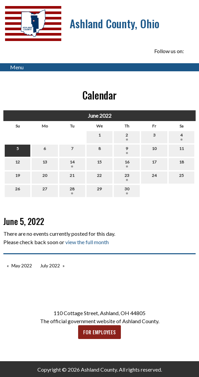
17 (154, 163)
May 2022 (21, 265)
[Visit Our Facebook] (190, 51)
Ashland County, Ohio (114, 23)
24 (154, 177)
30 (127, 190)
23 (127, 177)
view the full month (87, 242)
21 (72, 177)
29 (99, 190)
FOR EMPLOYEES (99, 332)
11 (181, 150)
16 (127, 163)
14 (72, 163)
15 (99, 163)
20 (44, 177)
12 (17, 163)
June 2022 (99, 115)
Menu (13, 67)
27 (44, 190)
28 (72, 190)
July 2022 (50, 265)
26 (17, 190)
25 (181, 177)
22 (99, 177)
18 (181, 163)
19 (17, 177)
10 (154, 150)
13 (44, 163)
